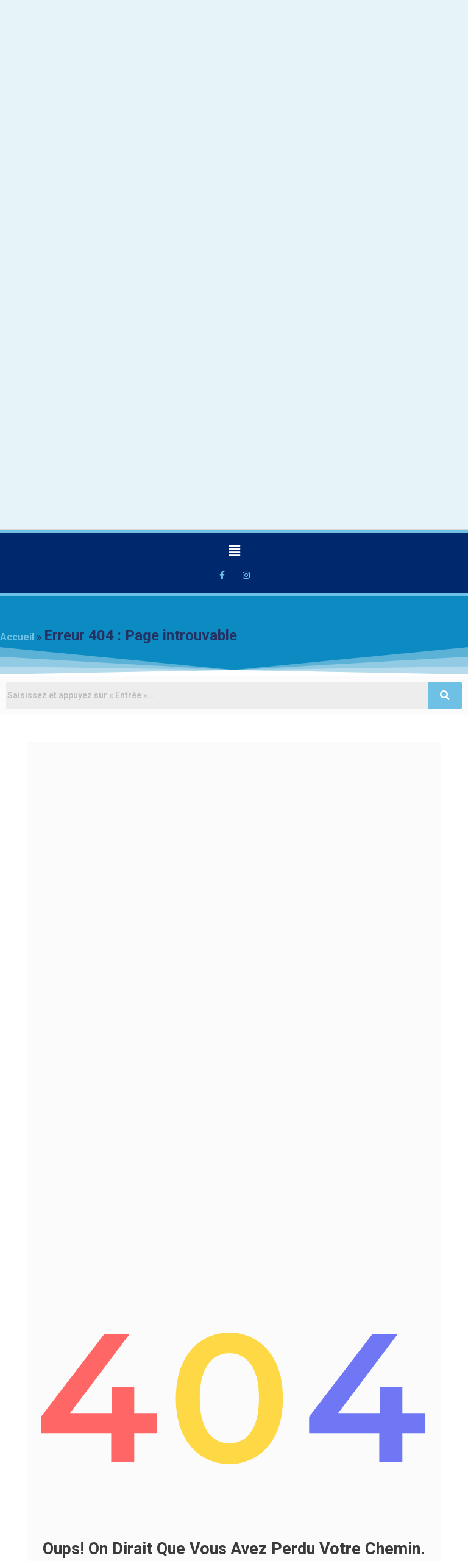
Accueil (17, 637)
